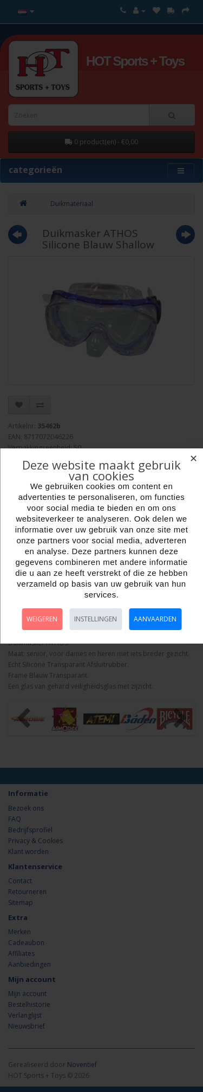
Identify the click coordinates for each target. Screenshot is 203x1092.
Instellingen (95, 619)
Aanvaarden (155, 619)
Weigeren (42, 619)
